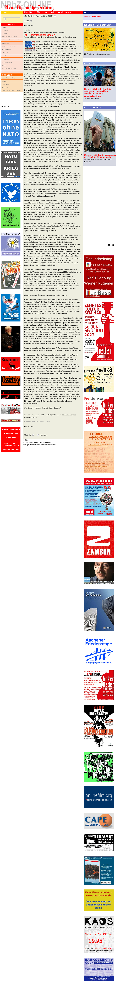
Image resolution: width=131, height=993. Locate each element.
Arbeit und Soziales (9, 36)
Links (4, 81)
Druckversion (28, 25)
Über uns (5, 84)
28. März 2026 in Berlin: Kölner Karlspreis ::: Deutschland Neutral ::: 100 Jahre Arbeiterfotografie (98, 92)
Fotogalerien (7, 62)
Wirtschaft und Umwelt (10, 40)
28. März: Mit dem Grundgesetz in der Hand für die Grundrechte (100, 156)
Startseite (27, 435)
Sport (4, 65)
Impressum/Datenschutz (11, 91)
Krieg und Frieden (9, 46)
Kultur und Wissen (9, 68)
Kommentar (6, 49)
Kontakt (5, 87)
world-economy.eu (69, 415)
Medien (5, 56)
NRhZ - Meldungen (93, 16)
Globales (5, 43)
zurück (26, 21)
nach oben (43, 435)
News (4, 27)
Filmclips (5, 59)
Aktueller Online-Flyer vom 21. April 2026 (38, 16)
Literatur (5, 72)
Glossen (5, 52)
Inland (4, 33)
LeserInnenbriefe (8, 78)
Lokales (5, 30)
